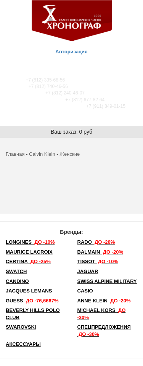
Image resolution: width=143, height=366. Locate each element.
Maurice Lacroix (29, 252)
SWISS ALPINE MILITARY (107, 281)
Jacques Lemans (29, 291)
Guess (32, 301)
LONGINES (30, 242)
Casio (85, 291)
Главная (15, 154)
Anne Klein (104, 301)
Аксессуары (23, 344)
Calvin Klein (42, 154)
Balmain (100, 252)
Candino (17, 281)
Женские (69, 154)
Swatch (16, 271)
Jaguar (87, 271)
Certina (28, 261)
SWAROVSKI (21, 327)
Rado (96, 242)
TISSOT (98, 261)
